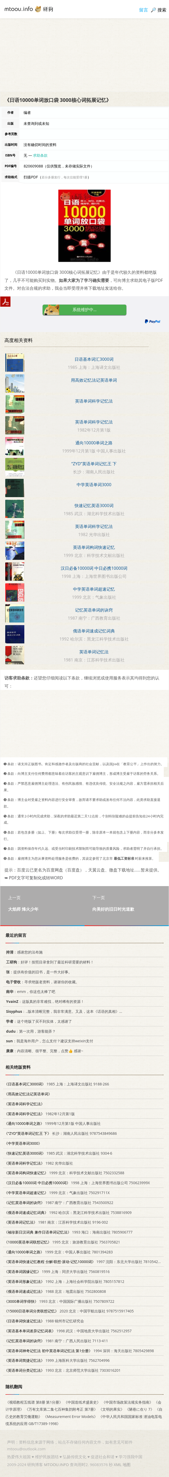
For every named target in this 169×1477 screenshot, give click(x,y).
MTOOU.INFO (56, 1464)
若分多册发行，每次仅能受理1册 (64, 177)
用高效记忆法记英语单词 (94, 380)
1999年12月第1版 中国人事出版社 (52, 1123)
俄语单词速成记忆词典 (94, 631)
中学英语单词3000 (94, 484)
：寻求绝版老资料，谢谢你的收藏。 (41, 981)
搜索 (161, 10)
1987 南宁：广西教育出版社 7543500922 (58, 1202)
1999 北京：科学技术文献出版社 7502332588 (64, 1172)
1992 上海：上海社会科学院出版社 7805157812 (64, 1281)
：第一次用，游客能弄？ (30, 1030)
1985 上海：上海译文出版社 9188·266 (56, 1083)
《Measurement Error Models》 (70, 1416)
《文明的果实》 (111, 1409)
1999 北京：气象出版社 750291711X (57, 1192)
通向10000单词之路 (93, 443)
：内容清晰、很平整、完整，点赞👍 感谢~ (43, 1050)
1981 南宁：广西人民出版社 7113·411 (56, 1340)
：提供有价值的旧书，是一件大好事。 (38, 971)
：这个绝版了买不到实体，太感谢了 (38, 1021)
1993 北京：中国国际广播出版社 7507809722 (59, 1301)
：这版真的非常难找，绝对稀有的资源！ (44, 1001)
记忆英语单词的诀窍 (94, 610)
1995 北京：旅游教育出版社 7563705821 (62, 1241)
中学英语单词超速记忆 (94, 589)
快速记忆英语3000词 (94, 505)
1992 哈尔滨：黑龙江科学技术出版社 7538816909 (68, 1212)
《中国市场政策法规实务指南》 (127, 1402)
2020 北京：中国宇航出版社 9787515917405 (69, 1311)
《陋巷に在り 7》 (139, 1409)
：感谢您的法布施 (23, 952)
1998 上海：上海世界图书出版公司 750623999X (77, 1182)
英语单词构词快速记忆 (94, 547)
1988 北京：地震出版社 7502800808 (55, 1291)
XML (118, 1464)
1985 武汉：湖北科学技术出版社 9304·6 (58, 1152)
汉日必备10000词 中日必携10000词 (94, 568)
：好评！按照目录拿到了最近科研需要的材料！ (49, 962)
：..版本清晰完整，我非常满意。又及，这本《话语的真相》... (63, 1011)
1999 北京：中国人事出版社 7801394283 (58, 1251)
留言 (143, 10)
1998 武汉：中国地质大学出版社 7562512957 (68, 1330)
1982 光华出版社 (38, 1162)
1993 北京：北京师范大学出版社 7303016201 (62, 1370)
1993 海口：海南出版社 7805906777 (68, 1232)
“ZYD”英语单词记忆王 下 (94, 464)
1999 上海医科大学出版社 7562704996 (57, 1360)
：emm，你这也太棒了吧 (29, 991)
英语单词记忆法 (94, 652)
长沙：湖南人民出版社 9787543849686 (60, 1133)
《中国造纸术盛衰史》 (82, 1402)
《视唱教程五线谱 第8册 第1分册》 (34, 1402)
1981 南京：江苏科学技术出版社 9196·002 (56, 1222)
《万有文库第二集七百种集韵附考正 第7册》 (61, 1409)
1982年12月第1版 (39, 1113)
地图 (127, 1464)
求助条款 (40, 155)
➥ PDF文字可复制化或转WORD (33, 878)
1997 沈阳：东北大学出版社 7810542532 (84, 1261)
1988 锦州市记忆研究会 (44, 1320)
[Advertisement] (84, 54)
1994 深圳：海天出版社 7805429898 (79, 1350)
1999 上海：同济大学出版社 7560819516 (57, 1271)
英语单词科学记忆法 (94, 401)
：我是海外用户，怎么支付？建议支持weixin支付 (48, 1040)
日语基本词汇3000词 (94, 359)
